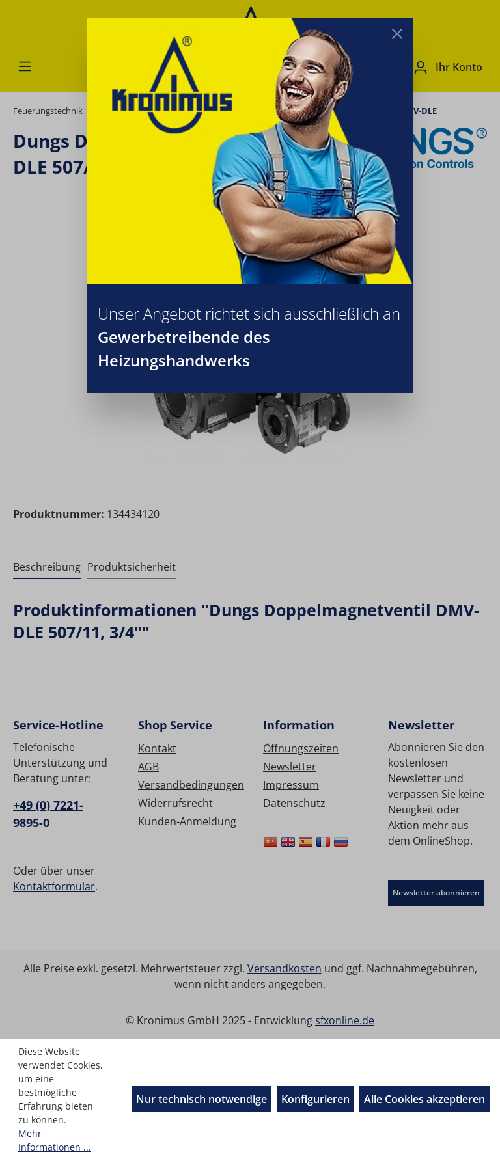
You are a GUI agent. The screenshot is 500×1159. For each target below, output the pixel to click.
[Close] (397, 34)
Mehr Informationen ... (54, 1140)
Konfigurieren (315, 1099)
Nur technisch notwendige (201, 1099)
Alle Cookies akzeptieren (424, 1099)
